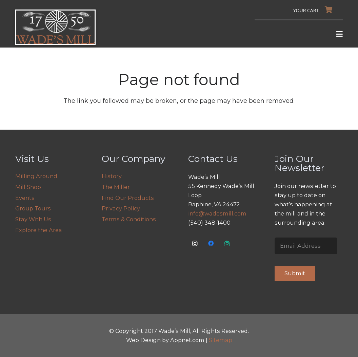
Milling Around (36, 176)
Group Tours (33, 208)
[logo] (55, 27)
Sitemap (220, 340)
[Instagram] (195, 243)
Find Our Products (128, 197)
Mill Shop (28, 187)
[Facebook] (211, 243)
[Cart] (314, 9)
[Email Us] (227, 243)
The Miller (116, 187)
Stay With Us (33, 219)
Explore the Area (38, 230)
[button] (339, 34)
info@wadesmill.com (217, 213)
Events (25, 197)
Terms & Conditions (129, 219)
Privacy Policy (121, 208)
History (112, 176)
